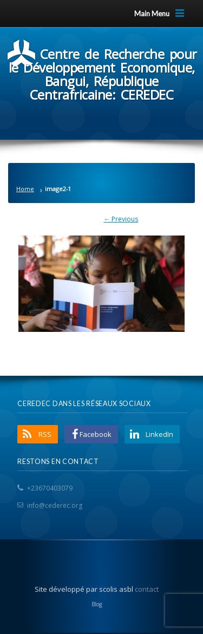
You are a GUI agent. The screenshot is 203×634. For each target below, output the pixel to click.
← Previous (120, 219)
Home (25, 189)
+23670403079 (50, 488)
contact (147, 589)
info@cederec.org (54, 505)
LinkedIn (159, 434)
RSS (44, 434)
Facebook (96, 434)
